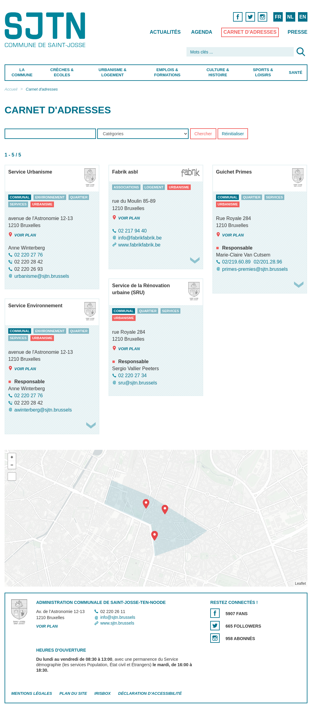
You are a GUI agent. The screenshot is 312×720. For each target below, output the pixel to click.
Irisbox (102, 693)
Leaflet (300, 583)
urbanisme (42, 204)
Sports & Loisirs (263, 72)
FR (278, 16)
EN (302, 16)
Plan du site (73, 693)
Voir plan (22, 234)
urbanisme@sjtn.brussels (41, 276)
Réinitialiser (233, 134)
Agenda (201, 32)
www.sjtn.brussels (117, 623)
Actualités (165, 32)
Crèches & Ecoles (62, 72)
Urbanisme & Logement (113, 72)
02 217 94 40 (132, 230)
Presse (297, 32)
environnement (50, 197)
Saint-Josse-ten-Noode (46, 29)
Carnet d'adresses (250, 32)
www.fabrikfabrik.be (139, 244)
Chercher (203, 134)
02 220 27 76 (28, 254)
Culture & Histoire (218, 72)
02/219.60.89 (236, 262)
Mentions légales (31, 693)
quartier (78, 197)
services (18, 204)
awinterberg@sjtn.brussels (43, 409)
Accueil (11, 89)
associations (126, 187)
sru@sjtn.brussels (137, 382)
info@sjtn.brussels (117, 617)
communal (20, 197)
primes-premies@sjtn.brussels (255, 269)
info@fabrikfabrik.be (140, 237)
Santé (295, 72)
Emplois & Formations (167, 72)
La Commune (22, 72)
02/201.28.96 (268, 262)
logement (153, 187)
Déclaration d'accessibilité (150, 693)
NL (290, 16)
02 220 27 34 (132, 375)
